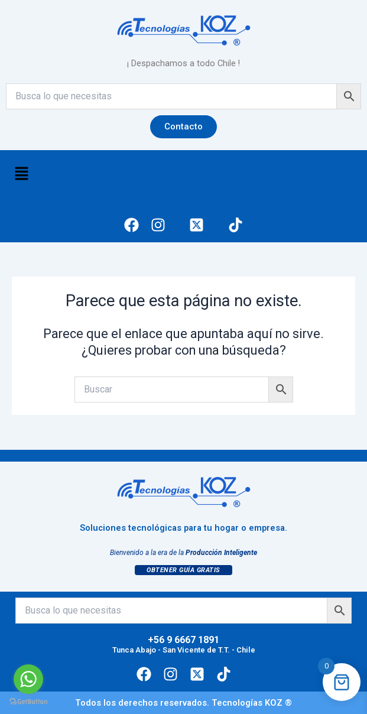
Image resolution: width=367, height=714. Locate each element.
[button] (21, 175)
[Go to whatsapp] (28, 679)
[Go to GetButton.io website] (28, 702)
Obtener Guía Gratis (183, 570)
